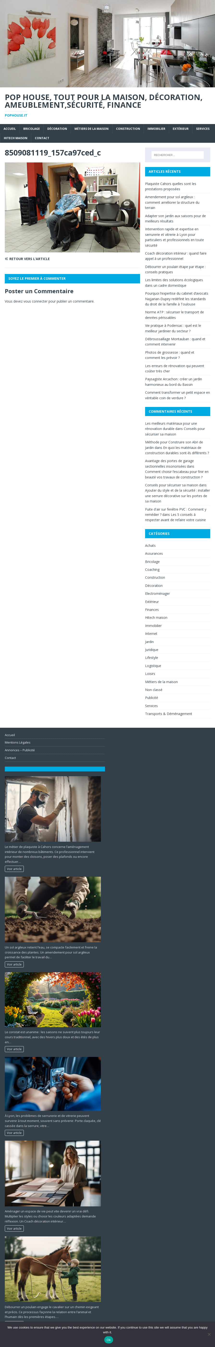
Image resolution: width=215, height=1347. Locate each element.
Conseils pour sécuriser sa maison (171, 485)
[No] (209, 1334)
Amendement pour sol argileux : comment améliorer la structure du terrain (172, 202)
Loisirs (150, 673)
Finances (152, 609)
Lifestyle (151, 657)
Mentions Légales (18, 742)
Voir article (14, 869)
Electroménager (157, 593)
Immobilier (156, 129)
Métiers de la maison (91, 129)
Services (202, 129)
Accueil (10, 129)
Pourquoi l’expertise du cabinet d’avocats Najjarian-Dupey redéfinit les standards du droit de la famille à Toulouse (176, 298)
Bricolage (31, 129)
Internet (151, 633)
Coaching (152, 569)
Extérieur (181, 129)
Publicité (151, 697)
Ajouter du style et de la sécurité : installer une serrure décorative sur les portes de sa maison (177, 495)
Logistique (153, 665)
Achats (150, 545)
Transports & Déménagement (168, 713)
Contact (42, 138)
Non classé (153, 689)
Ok (109, 1340)
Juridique (151, 649)
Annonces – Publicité (20, 750)
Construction (128, 129)
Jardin (149, 641)
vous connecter (36, 301)
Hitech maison (15, 138)
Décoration (57, 129)
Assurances (154, 553)
